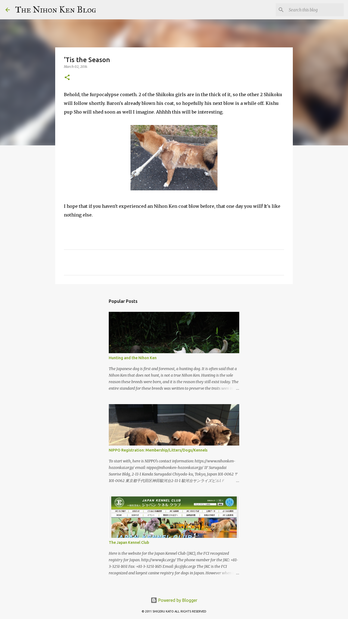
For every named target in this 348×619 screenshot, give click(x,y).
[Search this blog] (315, 9)
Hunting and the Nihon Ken (133, 358)
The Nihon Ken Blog (55, 9)
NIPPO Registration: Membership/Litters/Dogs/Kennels (158, 450)
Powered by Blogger (174, 600)
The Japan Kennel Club (129, 542)
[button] (67, 77)
